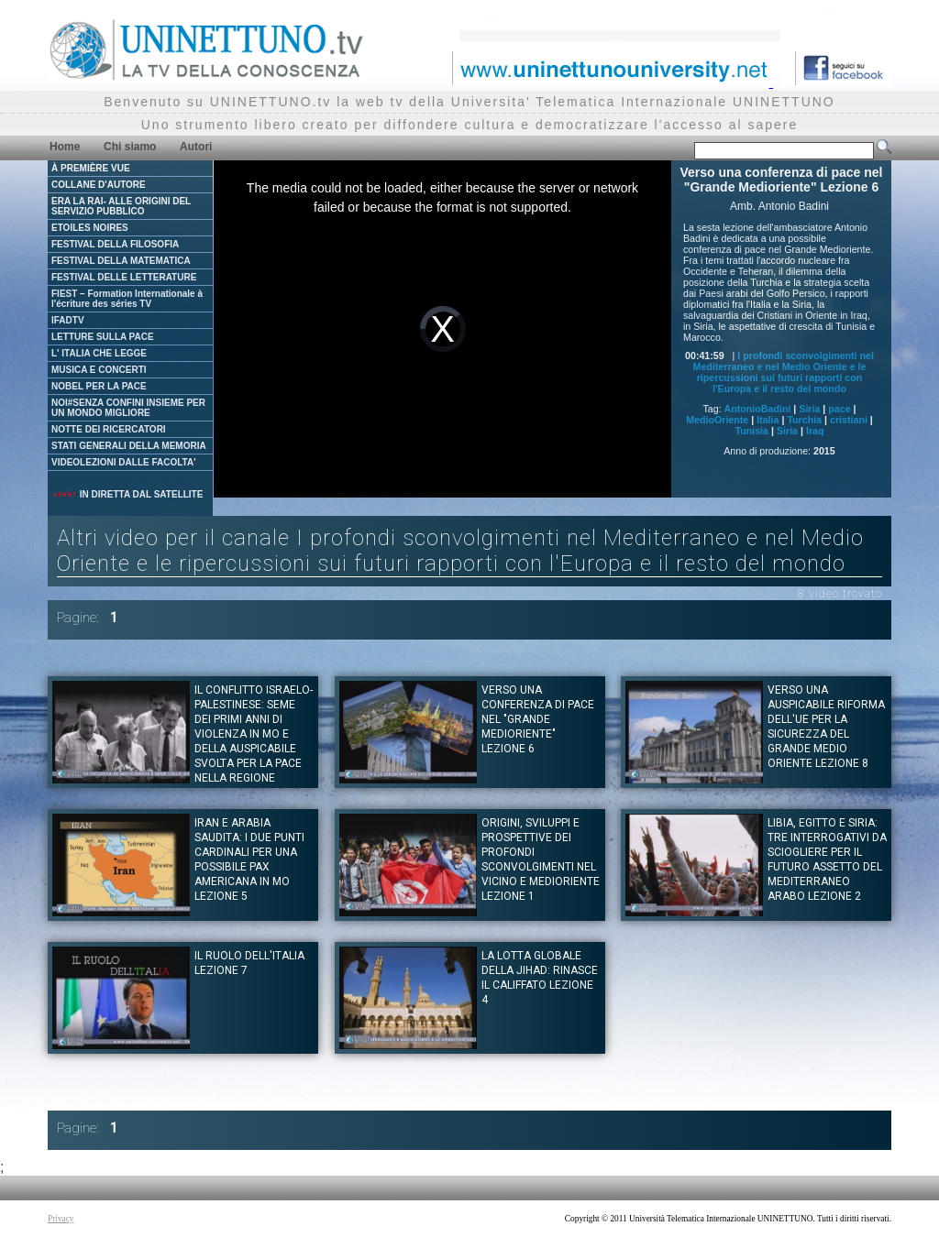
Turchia (804, 419)
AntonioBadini (757, 408)
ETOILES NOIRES (89, 228)
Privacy (61, 1218)
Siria (809, 408)
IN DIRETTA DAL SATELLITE (127, 494)
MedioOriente (717, 419)
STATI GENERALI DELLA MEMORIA (128, 446)
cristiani (848, 419)
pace (839, 408)
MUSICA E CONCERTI (99, 370)
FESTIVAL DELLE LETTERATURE (123, 277)
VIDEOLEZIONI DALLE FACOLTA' (123, 462)
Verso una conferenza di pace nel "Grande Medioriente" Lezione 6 (537, 719)
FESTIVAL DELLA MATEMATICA (121, 261)
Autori (196, 146)
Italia (768, 419)
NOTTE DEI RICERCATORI (108, 429)
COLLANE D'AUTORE (98, 185)
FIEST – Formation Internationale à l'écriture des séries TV (127, 299)
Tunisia (752, 430)
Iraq (815, 430)
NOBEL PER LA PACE (99, 386)
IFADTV (67, 320)
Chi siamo (130, 146)
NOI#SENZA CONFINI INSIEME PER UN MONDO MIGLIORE (128, 408)
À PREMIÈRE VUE (90, 168)
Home (65, 146)
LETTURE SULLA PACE (102, 337)
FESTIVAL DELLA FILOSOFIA (115, 244)
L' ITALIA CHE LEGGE (99, 353)
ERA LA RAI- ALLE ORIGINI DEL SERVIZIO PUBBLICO (121, 206)
